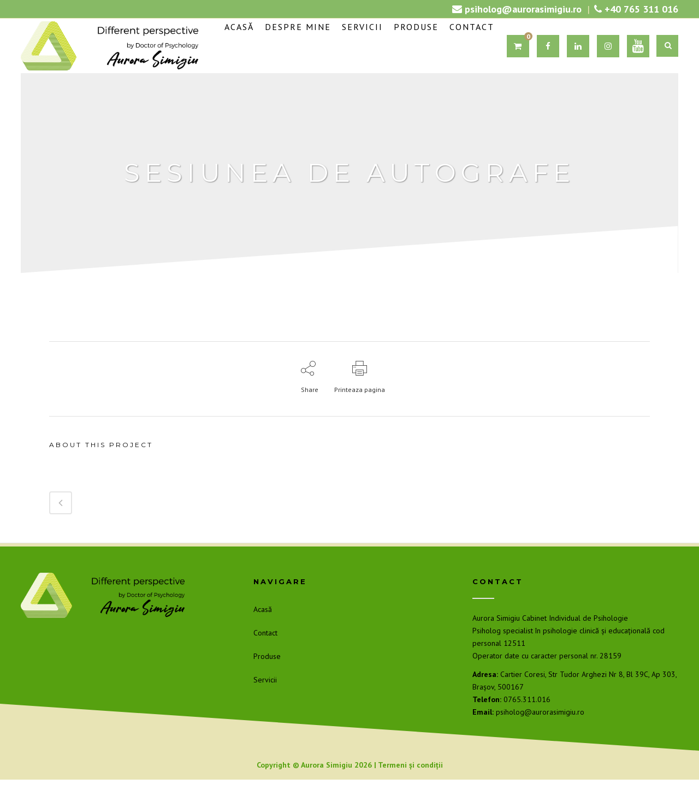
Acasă (262, 609)
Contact (265, 633)
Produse (267, 656)
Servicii (265, 680)
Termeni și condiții (410, 765)
